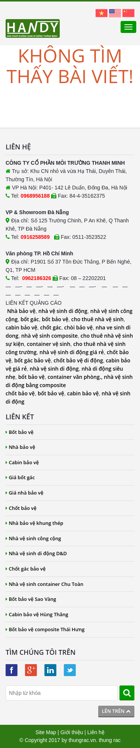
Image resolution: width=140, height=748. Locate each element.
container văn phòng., (75, 376)
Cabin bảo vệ (22, 462)
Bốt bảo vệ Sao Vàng (31, 599)
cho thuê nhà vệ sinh (97, 319)
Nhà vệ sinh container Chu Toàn (44, 584)
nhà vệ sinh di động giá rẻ (72, 352)
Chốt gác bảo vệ (26, 568)
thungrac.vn (82, 740)
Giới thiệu (71, 732)
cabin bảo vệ (21, 327)
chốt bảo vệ (20, 393)
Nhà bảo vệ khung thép (34, 523)
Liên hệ (96, 732)
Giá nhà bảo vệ (24, 492)
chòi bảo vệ (78, 327)
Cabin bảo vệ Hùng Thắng (37, 614)
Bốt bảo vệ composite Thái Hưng (45, 629)
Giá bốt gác (20, 477)
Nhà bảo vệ (21, 310)
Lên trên (116, 711)
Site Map (45, 732)
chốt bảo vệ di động (78, 360)
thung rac (110, 740)
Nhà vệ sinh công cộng (33, 538)
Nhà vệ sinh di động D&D (36, 553)
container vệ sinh (48, 343)
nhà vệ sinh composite (49, 335)
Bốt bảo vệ (20, 432)
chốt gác (50, 327)
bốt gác (30, 319)
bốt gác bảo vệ (32, 360)
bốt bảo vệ (55, 319)
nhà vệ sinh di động (62, 310)
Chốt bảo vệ (21, 508)
